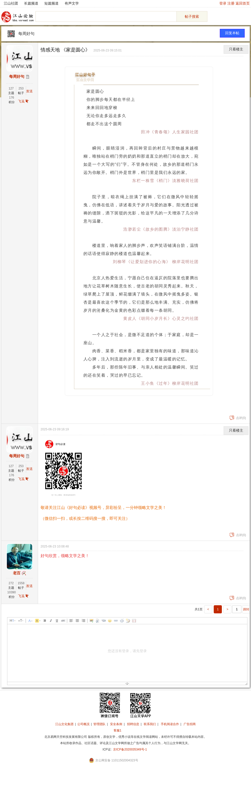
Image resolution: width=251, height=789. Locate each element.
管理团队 (99, 724)
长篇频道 (31, 3)
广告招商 (190, 724)
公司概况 (83, 724)
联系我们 (150, 724)
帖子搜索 (192, 16)
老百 (17, 573)
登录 (222, 3)
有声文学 (72, 3)
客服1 (117, 730)
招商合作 (131, 730)
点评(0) (238, 418)
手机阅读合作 (170, 724)
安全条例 (116, 724)
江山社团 (11, 3)
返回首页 (243, 3)
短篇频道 (51, 3)
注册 (231, 3)
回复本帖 (232, 33)
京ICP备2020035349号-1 (130, 749)
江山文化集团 (64, 724)
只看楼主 (236, 49)
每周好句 (26, 33)
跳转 (246, 609)
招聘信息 (133, 724)
